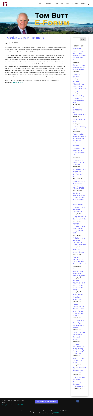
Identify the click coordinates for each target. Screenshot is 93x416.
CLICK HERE (56, 413)
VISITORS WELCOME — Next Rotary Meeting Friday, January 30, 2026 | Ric (79, 285)
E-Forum (48, 3)
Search (83, 39)
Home (40, 3)
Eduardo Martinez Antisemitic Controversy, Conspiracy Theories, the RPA (79, 381)
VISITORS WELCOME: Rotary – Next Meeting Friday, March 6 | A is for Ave (79, 150)
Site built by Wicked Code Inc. (19, 405)
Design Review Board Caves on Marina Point (78, 297)
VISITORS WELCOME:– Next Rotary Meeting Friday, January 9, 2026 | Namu (79, 348)
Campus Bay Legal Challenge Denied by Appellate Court (79, 67)
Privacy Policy (6, 405)
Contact (83, 3)
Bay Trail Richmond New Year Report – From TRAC (79, 370)
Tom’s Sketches (72, 3)
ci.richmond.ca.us (18, 82)
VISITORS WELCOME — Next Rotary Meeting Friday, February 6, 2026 (79, 228)
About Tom (57, 3)
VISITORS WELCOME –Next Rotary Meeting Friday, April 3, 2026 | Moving (79, 86)
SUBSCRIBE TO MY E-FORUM (46, 401)
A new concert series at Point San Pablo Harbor (79, 162)
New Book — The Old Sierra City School (78, 360)
